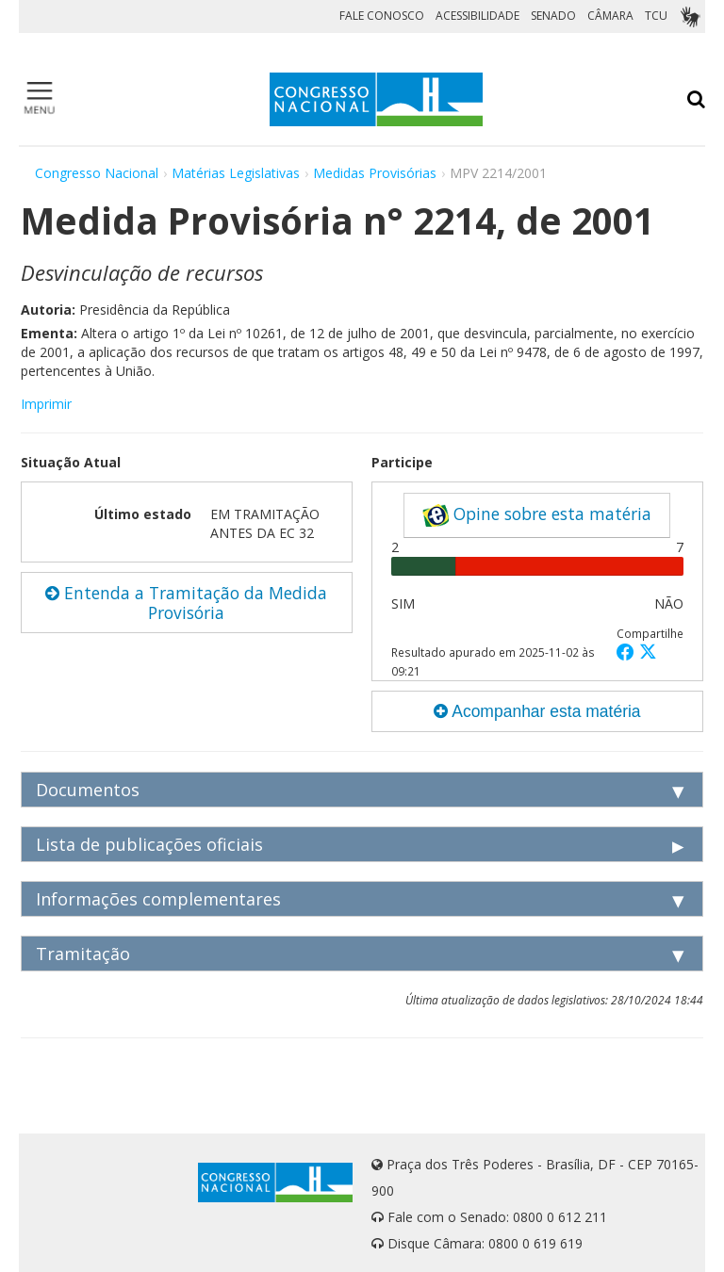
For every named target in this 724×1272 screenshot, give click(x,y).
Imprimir (46, 404)
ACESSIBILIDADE (477, 16)
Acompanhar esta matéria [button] (537, 711)
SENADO (553, 16)
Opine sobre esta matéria (536, 514)
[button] (628, 651)
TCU (656, 16)
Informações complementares (158, 899)
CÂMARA (610, 16)
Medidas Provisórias (374, 173)
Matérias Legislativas (236, 173)
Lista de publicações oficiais (149, 844)
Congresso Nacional (96, 173)
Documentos (88, 789)
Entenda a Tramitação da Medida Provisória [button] (186, 602)
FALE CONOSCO (381, 16)
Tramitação (83, 953)
